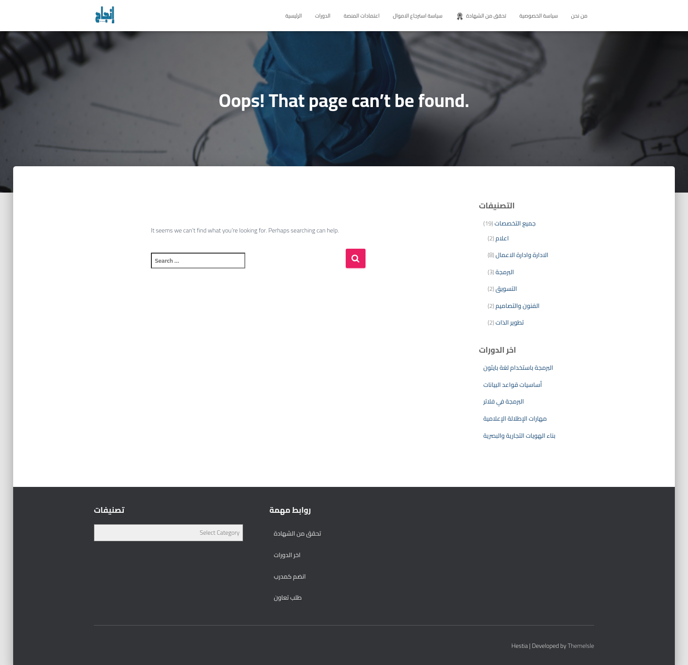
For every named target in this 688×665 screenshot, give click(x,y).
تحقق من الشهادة (480, 16)
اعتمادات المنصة (362, 16)
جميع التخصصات (515, 223)
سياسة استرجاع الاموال (417, 16)
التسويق (506, 288)
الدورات (322, 16)
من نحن (579, 16)
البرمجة (504, 272)
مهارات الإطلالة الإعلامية (515, 418)
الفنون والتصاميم (517, 305)
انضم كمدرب (290, 576)
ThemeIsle (581, 645)
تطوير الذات (509, 322)
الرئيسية (293, 16)
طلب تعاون (288, 597)
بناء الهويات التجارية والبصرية (519, 435)
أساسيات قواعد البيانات (513, 384)
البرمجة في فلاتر (504, 401)
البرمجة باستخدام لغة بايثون (518, 367)
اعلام (502, 238)
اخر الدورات (287, 555)
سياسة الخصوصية (539, 16)
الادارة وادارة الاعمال (521, 255)
